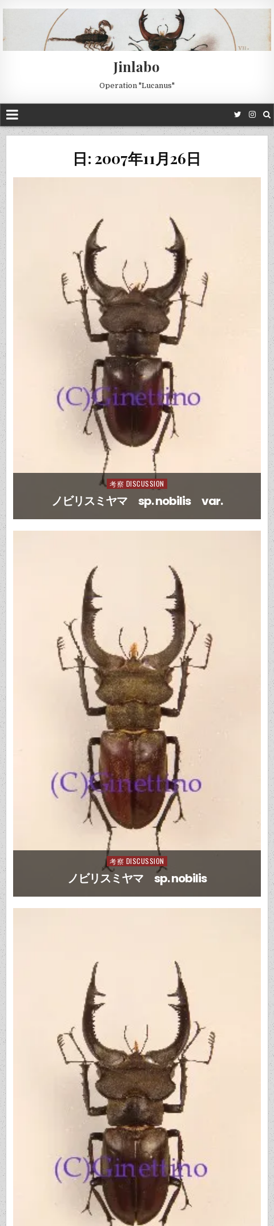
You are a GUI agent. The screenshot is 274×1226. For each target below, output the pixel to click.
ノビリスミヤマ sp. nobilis (137, 878)
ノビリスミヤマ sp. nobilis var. (137, 501)
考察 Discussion (137, 483)
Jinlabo (137, 66)
